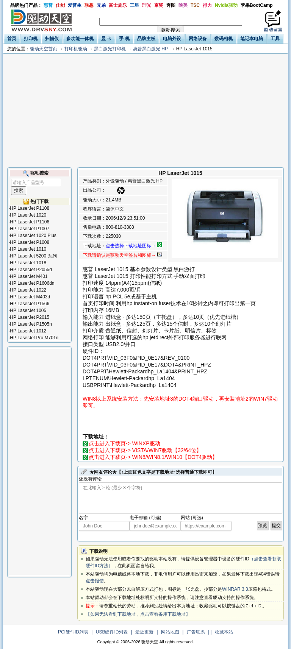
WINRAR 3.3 (235, 589)
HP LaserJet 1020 (28, 215)
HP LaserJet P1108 (29, 208)
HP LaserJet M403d (30, 297)
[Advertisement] (145, 111)
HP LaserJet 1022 (28, 290)
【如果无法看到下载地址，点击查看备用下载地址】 (138, 614)
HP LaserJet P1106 (29, 222)
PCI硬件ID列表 (73, 632)
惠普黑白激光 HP (150, 48)
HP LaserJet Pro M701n (34, 337)
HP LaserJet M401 (28, 276)
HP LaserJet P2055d (31, 269)
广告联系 (196, 632)
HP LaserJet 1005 (28, 310)
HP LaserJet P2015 (29, 317)
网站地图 (170, 632)
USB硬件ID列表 (112, 632)
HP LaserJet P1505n (31, 324)
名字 (83, 517)
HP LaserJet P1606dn (32, 283)
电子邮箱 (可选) (145, 517)
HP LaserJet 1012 (28, 331)
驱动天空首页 (43, 48)
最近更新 (144, 632)
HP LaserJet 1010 (28, 249)
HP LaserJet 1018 (28, 262)
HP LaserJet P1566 (29, 303)
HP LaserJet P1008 (29, 242)
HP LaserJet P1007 (29, 228)
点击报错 (95, 580)
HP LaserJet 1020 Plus (33, 235)
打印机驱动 (75, 48)
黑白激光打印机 (110, 48)
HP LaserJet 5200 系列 (33, 256)
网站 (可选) (192, 517)
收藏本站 (224, 632)
